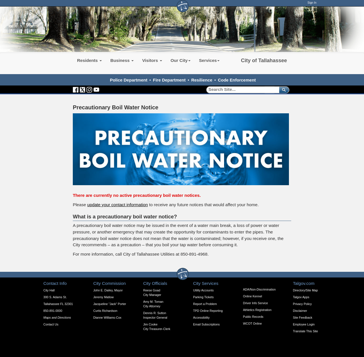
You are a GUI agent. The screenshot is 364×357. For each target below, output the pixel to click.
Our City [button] (181, 60)
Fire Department (169, 80)
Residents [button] (89, 60)
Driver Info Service (255, 303)
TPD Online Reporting (208, 310)
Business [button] (122, 60)
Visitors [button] (152, 60)
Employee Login (304, 324)
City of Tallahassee (264, 60)
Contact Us (51, 324)
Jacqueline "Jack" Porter (109, 304)
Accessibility (201, 317)
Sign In (311, 2)
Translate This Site (305, 331)
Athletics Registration (257, 310)
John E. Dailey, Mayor (108, 290)
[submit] (283, 89)
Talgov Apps (301, 297)
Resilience (201, 80)
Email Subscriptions (206, 324)
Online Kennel (252, 296)
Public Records (253, 316)
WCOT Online (252, 323)
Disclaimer (300, 310)
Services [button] (209, 60)
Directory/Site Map (305, 290)
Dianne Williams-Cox (107, 317)
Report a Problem (205, 304)
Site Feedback (302, 317)
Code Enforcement (237, 80)
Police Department (128, 80)
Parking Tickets (203, 297)
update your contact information (117, 204)
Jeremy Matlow (103, 297)
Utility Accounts (203, 290)
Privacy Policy (302, 304)
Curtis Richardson (105, 310)
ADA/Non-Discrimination (259, 289)
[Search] (240, 89)
